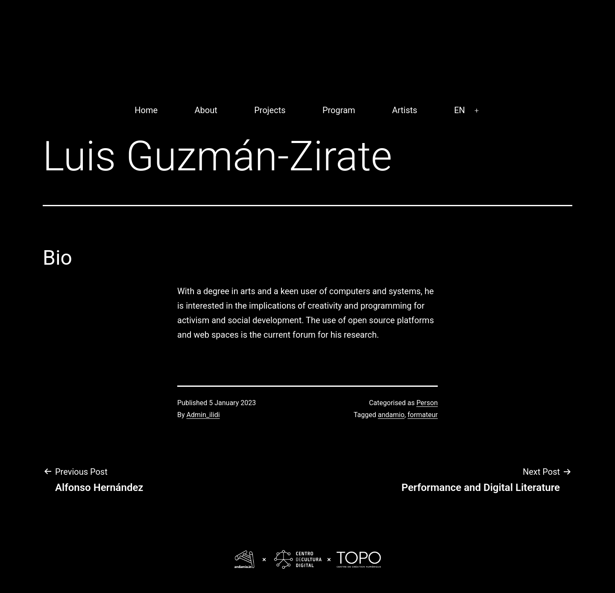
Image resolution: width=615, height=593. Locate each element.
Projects (269, 110)
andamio (391, 415)
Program (338, 110)
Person (427, 403)
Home (146, 110)
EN (459, 110)
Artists (404, 110)
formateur (422, 415)
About (206, 110)
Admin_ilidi (203, 415)
